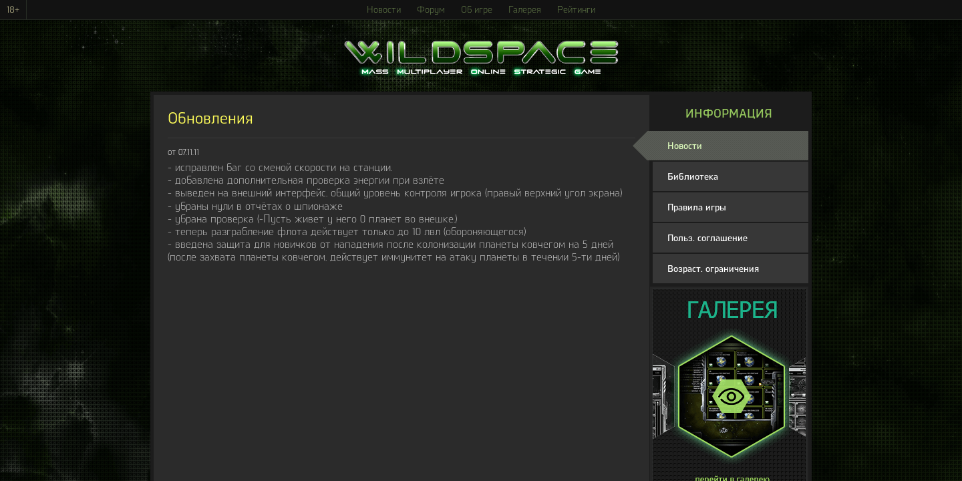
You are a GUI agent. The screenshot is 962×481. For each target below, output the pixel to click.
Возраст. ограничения (713, 269)
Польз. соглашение (707, 238)
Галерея (524, 9)
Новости (384, 9)
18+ (13, 9)
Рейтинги (576, 9)
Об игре (476, 9)
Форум (431, 9)
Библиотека (692, 176)
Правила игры (696, 207)
